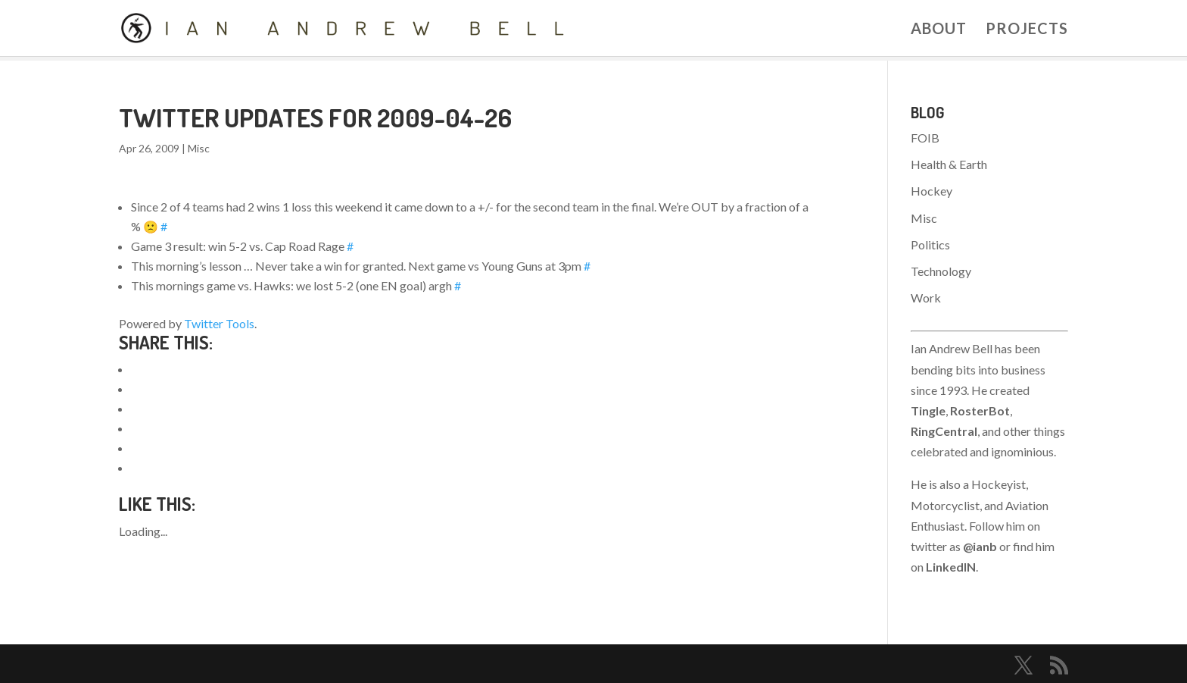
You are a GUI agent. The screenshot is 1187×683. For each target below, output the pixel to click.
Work (926, 297)
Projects (1027, 30)
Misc (199, 148)
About (939, 30)
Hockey (931, 190)
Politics (930, 244)
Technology (941, 271)
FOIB (925, 137)
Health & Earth (949, 164)
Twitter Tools (219, 323)
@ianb (980, 546)
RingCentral (944, 431)
